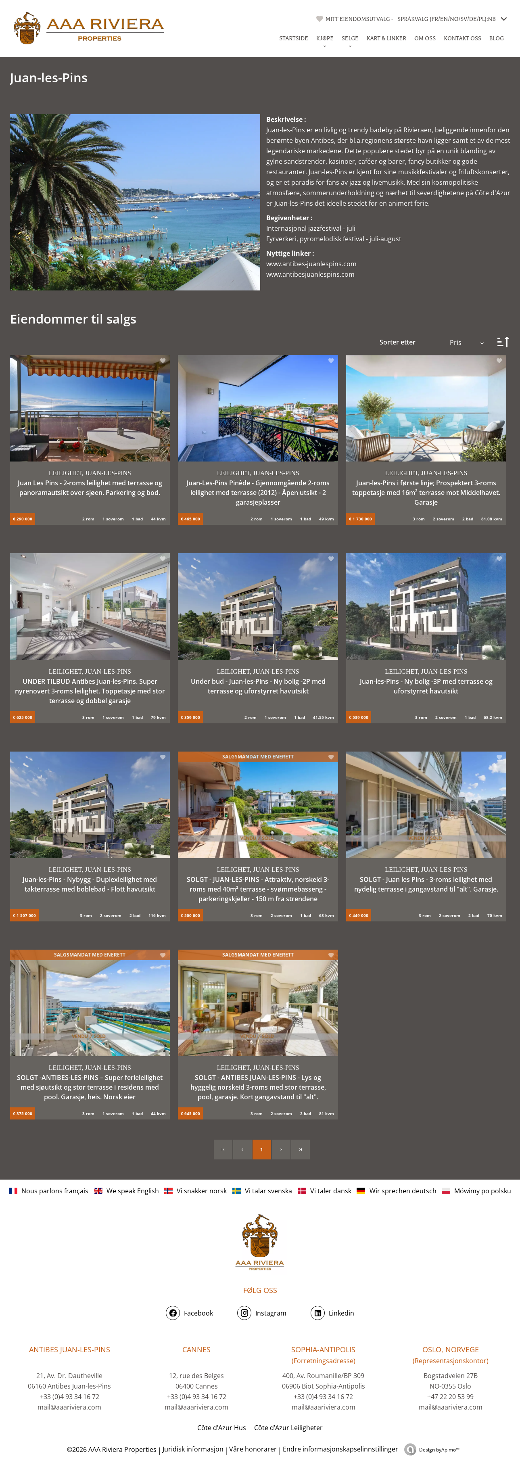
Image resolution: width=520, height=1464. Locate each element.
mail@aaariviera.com (69, 1407)
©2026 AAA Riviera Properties (111, 1449)
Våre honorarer (253, 1449)
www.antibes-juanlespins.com (311, 263)
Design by (439, 1450)
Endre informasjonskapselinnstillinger (340, 1449)
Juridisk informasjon (193, 1449)
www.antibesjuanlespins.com (310, 274)
